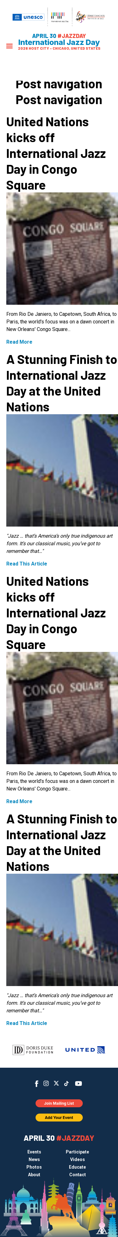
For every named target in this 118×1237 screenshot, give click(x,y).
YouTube (78, 1083)
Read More (19, 342)
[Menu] (9, 47)
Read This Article (26, 564)
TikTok (66, 1083)
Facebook (37, 1083)
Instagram (46, 1083)
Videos (77, 1159)
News (34, 1159)
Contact (77, 1174)
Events (34, 1151)
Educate (77, 1167)
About (34, 1174)
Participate (77, 1151)
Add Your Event (59, 1117)
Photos (34, 1167)
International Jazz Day (59, 42)
